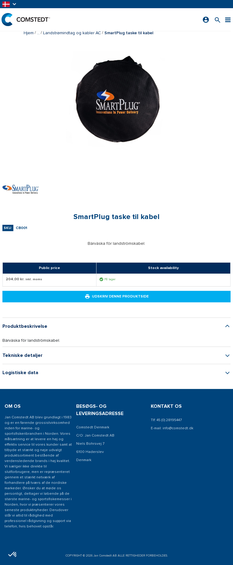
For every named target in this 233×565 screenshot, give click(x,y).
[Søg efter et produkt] (217, 19)
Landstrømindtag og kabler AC (72, 32)
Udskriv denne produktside (117, 296)
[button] (9, 4)
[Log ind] (206, 19)
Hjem (29, 32)
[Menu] (227, 19)
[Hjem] (26, 19)
